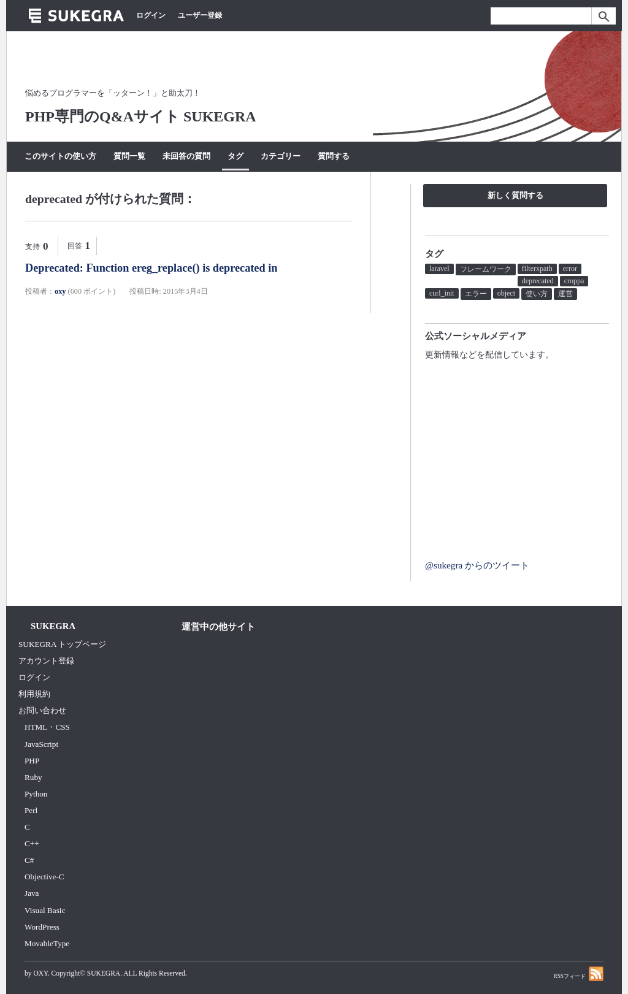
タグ (235, 156)
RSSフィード (578, 973)
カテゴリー (281, 156)
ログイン (151, 15)
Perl (31, 810)
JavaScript (41, 744)
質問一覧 (129, 156)
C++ (32, 843)
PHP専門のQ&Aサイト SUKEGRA (140, 116)
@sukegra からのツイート (477, 565)
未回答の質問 (186, 156)
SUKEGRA (103, 973)
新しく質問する (515, 195)
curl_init (441, 293)
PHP (32, 760)
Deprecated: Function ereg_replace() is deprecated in (151, 268)
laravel (439, 268)
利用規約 (34, 693)
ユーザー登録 (200, 15)
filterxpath (537, 268)
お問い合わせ (42, 710)
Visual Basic (45, 910)
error (570, 268)
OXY (40, 973)
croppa (574, 281)
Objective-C (44, 876)
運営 (565, 293)
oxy (60, 291)
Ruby (33, 777)
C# (29, 860)
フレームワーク (485, 269)
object (506, 293)
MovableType (47, 943)
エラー (476, 293)
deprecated (538, 281)
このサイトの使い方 (60, 156)
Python (36, 793)
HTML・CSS (47, 727)
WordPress (42, 926)
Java (32, 893)
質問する (334, 156)
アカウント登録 (46, 660)
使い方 (537, 293)
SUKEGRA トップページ (62, 644)
